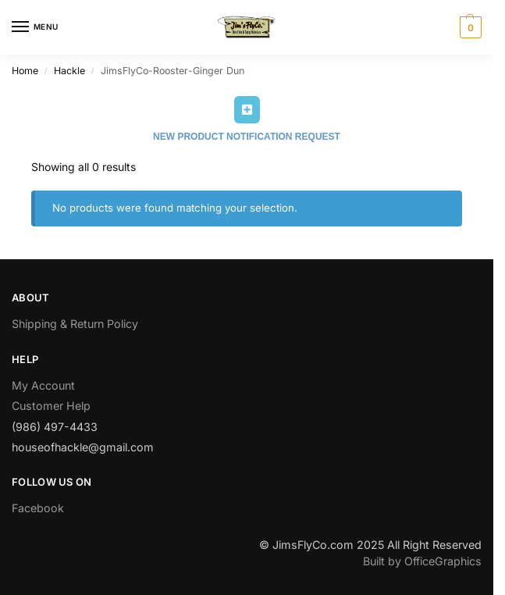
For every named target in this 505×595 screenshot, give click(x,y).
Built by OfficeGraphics (422, 561)
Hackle (69, 71)
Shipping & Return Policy (75, 323)
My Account (43, 385)
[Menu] (35, 27)
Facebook (38, 508)
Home (25, 71)
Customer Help (51, 405)
